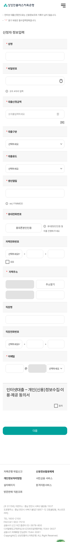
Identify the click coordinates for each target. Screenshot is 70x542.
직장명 (9, 307)
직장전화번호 (12, 331)
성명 (9, 44)
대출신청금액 (13, 102)
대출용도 (11, 156)
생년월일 (11, 181)
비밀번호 (11, 69)
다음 (35, 430)
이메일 (10, 356)
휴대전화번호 (13, 214)
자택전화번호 (12, 241)
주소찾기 (50, 284)
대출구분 (11, 132)
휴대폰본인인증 (24, 227)
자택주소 (12, 272)
